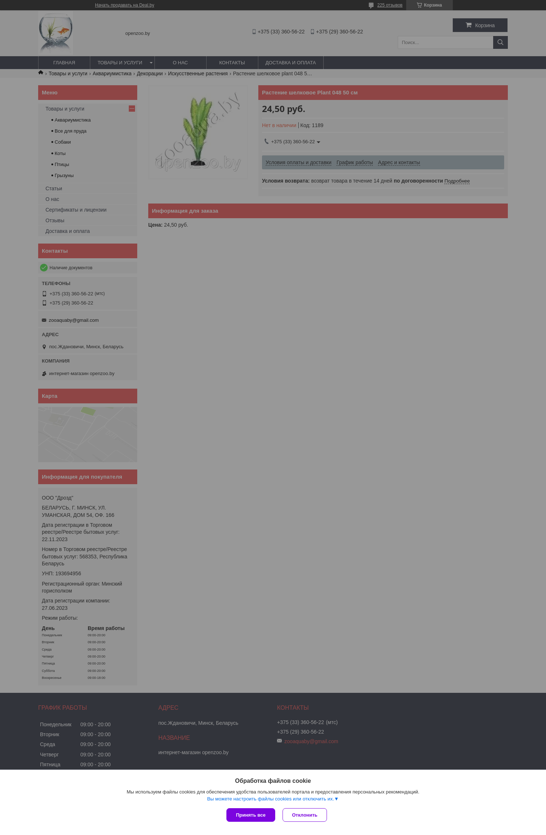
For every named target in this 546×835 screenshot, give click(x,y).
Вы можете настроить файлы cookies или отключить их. (270, 799)
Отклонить (304, 815)
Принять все (251, 815)
